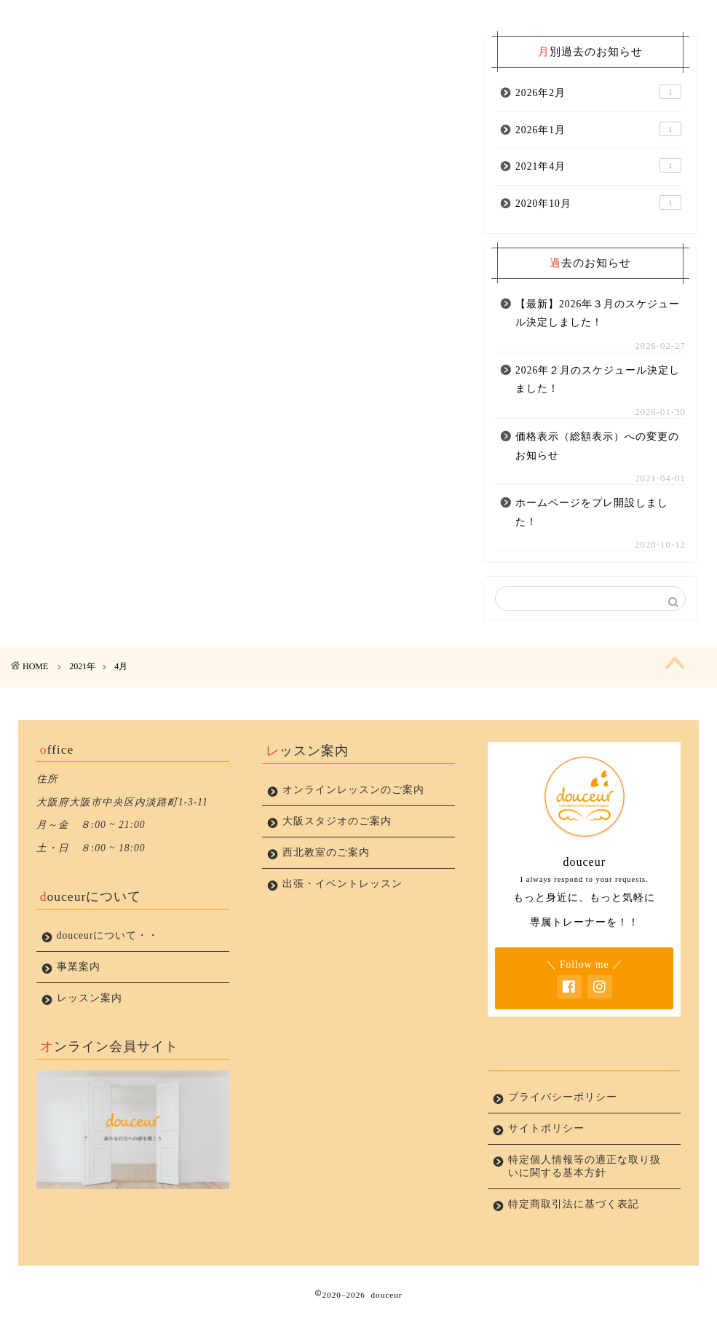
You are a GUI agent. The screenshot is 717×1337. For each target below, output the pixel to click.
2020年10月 (598, 223)
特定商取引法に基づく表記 (573, 1231)
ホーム (57, 17)
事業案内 (324, 17)
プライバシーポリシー (576, 23)
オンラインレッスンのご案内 (353, 816)
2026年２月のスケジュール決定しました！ (597, 400)
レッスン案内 (407, 17)
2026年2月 (598, 112)
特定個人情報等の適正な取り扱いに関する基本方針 (579, 1193)
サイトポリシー (546, 1155)
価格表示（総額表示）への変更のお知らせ (597, 466)
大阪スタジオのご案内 (337, 848)
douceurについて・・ (233, 23)
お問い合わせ (492, 17)
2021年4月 (598, 185)
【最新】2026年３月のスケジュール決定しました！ (597, 333)
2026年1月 (598, 149)
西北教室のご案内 (326, 879)
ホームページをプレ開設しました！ (591, 533)
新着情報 (141, 17)
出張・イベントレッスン (342, 910)
